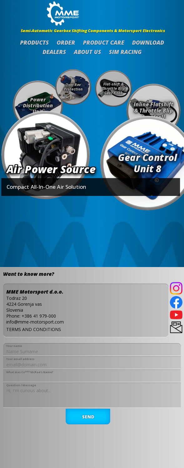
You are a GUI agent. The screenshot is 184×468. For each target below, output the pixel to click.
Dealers (54, 52)
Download (148, 42)
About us (87, 52)
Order (66, 42)
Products (34, 42)
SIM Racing (125, 52)
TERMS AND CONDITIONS (33, 329)
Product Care (103, 42)
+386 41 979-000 (39, 316)
